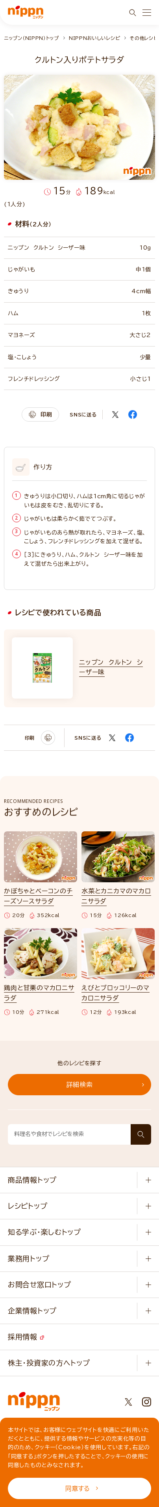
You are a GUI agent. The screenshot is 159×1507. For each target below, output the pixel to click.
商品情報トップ (32, 1179)
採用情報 (26, 1336)
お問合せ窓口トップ (39, 1284)
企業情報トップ (32, 1310)
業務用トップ (28, 1258)
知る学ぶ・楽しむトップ (44, 1232)
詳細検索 (105, 1084)
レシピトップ (27, 1205)
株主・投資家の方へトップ (49, 1362)
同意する (81, 1488)
